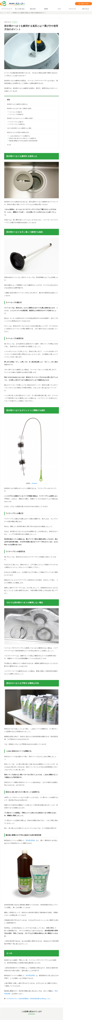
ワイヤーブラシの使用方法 (17, 124)
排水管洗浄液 (30, 840)
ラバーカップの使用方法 (16, 114)
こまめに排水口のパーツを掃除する (19, 136)
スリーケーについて (6, 9)
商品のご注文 (84, 3)
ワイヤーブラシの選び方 (16, 122)
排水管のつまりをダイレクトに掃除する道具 (20, 118)
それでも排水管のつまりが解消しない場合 (19, 128)
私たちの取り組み (20, 9)
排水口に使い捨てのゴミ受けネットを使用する (22, 138)
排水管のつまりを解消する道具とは (17, 104)
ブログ (59, 9)
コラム (14, 22)
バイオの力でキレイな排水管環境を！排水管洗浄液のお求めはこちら (28, 998)
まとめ (9, 144)
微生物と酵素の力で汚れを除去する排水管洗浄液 (23, 140)
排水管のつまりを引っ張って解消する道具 (19, 108)
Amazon (34, 483)
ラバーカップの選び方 (15, 112)
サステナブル (72, 9)
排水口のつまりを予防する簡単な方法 (18, 132)
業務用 (46, 9)
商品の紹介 (33, 9)
